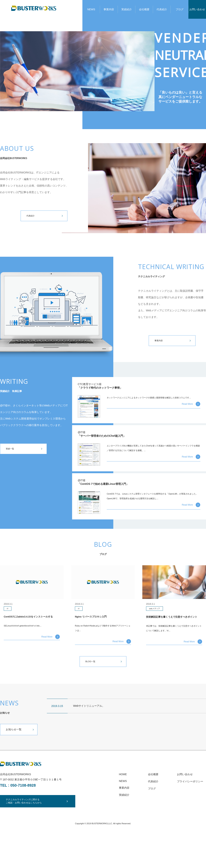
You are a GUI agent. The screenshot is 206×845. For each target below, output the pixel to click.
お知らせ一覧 (14, 739)
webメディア (155, 612)
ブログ (180, 9)
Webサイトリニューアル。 (89, 716)
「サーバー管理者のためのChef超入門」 (108, 438)
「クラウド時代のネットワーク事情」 (106, 389)
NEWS (91, 9)
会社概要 (144, 9)
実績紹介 (126, 9)
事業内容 (109, 9)
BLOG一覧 (91, 671)
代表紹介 (162, 9)
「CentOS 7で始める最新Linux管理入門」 (110, 487)
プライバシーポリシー (190, 791)
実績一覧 (11, 449)
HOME (123, 784)
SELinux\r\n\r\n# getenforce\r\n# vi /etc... (27, 634)
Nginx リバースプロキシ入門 (94, 619)
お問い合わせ (197, 9)
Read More (187, 410)
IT (8, 612)
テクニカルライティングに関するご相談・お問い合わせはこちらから (28, 811)
